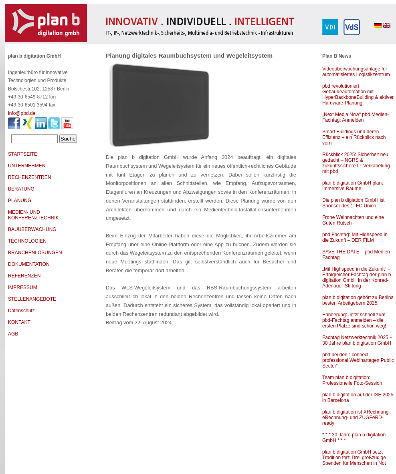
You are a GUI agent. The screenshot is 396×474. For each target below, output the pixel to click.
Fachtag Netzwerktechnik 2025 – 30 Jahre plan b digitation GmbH (357, 340)
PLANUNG (19, 200)
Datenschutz (21, 310)
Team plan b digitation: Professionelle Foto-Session (352, 380)
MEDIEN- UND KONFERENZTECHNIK (33, 215)
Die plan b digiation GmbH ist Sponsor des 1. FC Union (353, 203)
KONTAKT (19, 322)
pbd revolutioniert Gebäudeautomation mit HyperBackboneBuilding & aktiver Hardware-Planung (358, 94)
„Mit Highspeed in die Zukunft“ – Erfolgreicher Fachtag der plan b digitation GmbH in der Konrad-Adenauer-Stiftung (356, 277)
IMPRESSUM (22, 287)
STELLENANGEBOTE (32, 299)
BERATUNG (21, 189)
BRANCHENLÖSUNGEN (35, 252)
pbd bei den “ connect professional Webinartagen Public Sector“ (358, 360)
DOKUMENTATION (29, 264)
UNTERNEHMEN (26, 166)
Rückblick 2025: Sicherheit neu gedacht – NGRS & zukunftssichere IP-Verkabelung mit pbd (356, 163)
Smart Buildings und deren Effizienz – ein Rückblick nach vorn (354, 137)
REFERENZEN (24, 276)
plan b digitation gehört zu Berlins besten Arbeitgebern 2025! (357, 300)
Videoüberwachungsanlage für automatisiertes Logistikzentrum (356, 71)
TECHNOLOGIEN (27, 241)
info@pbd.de (21, 113)
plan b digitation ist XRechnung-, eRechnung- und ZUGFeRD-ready (357, 417)
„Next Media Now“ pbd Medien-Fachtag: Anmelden (355, 117)
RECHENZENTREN (29, 177)
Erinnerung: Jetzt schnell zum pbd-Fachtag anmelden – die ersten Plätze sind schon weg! (354, 320)
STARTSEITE (22, 154)
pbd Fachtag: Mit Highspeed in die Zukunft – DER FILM (355, 237)
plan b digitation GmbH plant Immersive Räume (352, 185)
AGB (13, 334)
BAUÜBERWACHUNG (32, 229)
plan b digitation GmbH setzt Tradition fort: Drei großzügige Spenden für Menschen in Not (354, 457)
